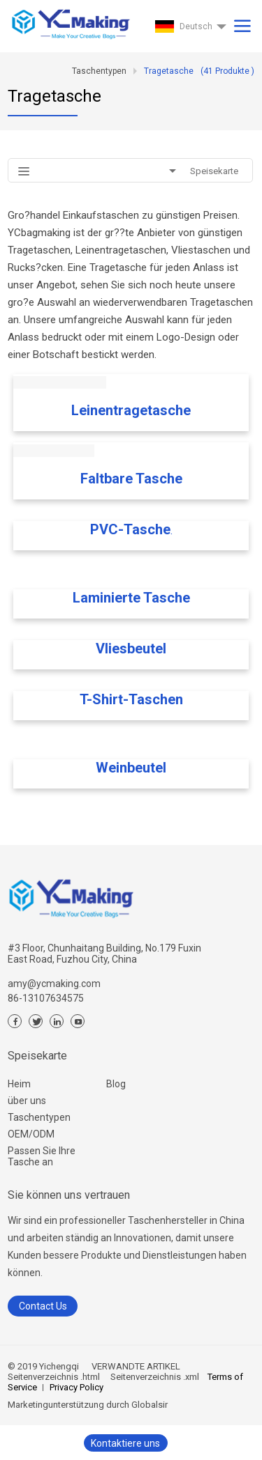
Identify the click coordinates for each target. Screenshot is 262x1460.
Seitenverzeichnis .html (54, 1377)
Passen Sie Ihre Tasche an (41, 1156)
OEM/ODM (31, 1134)
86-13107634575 (46, 998)
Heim (19, 1083)
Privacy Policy (76, 1387)
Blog (116, 1083)
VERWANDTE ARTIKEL (135, 1366)
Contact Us (43, 1306)
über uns (27, 1100)
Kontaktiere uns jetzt (125, 1445)
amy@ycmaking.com (54, 983)
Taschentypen (39, 1117)
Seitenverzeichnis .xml (153, 1377)
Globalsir (149, 1404)
